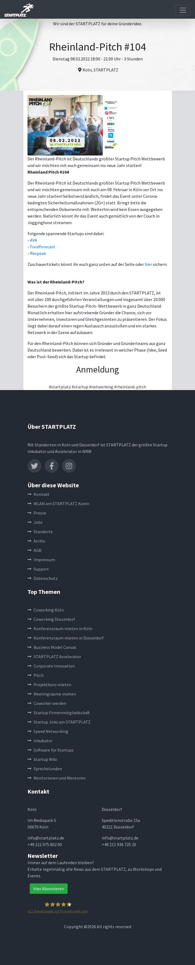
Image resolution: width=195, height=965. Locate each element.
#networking (101, 387)
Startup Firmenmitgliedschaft (59, 712)
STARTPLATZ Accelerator (54, 656)
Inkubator (40, 740)
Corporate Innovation (51, 666)
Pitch (36, 675)
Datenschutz (43, 578)
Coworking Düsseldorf (51, 619)
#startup (80, 387)
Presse (37, 513)
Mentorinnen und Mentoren (57, 778)
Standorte (40, 531)
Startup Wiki (42, 759)
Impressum (41, 559)
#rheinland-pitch (130, 387)
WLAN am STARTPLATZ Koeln (58, 503)
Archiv (36, 541)
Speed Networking (48, 731)
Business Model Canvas (52, 647)
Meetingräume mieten (52, 694)
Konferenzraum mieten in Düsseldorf (66, 638)
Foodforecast (42, 246)
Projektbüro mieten (49, 684)
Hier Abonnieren (48, 888)
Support (38, 569)
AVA (33, 240)
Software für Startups (51, 750)
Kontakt (39, 494)
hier (148, 264)
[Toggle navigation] (183, 10)
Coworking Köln (46, 610)
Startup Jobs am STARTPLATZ (59, 722)
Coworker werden (47, 703)
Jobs (35, 522)
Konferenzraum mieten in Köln (60, 628)
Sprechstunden (45, 768)
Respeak (38, 253)
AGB (35, 550)
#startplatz (60, 387)
